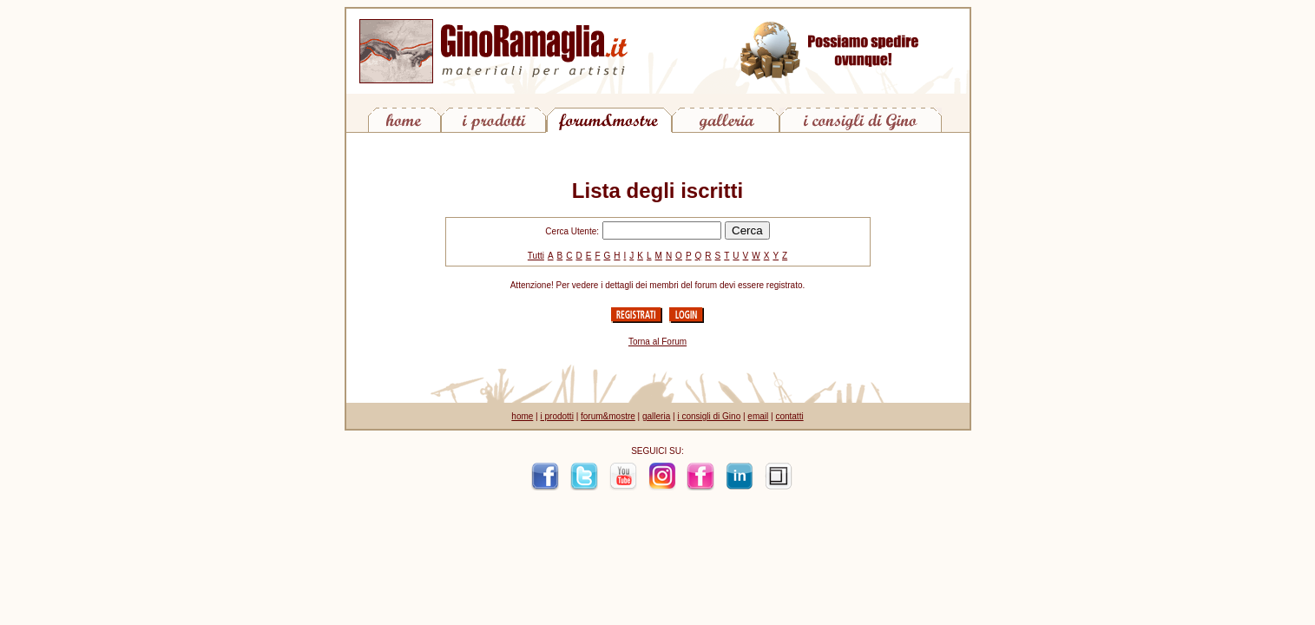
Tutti (536, 255)
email (757, 416)
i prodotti (557, 416)
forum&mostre (608, 416)
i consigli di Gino (708, 416)
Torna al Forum (657, 341)
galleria (656, 416)
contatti (789, 416)
